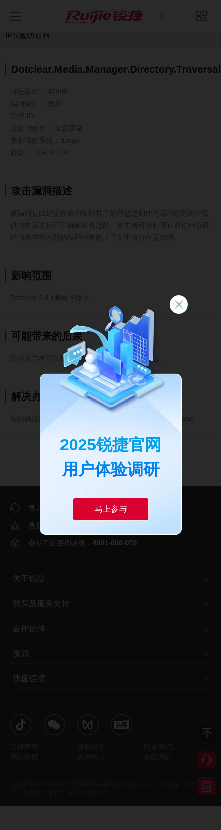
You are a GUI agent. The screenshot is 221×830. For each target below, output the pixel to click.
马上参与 (110, 509)
